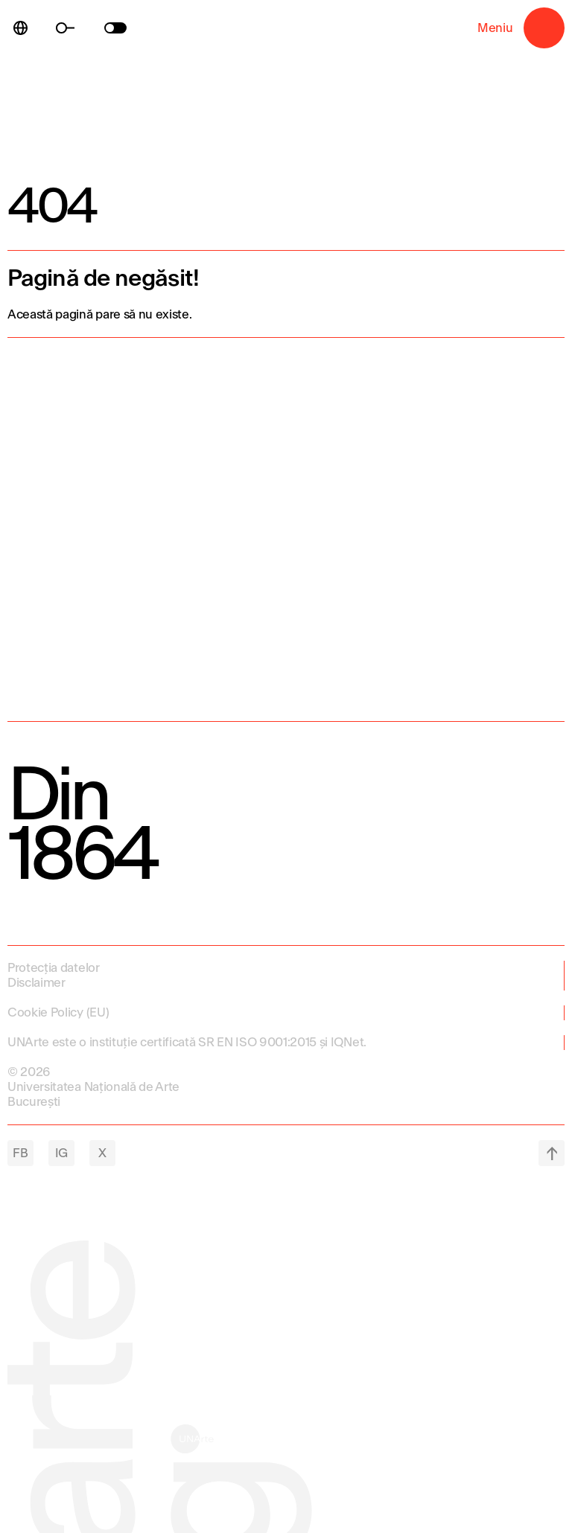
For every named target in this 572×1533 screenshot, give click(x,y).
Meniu (544, 27)
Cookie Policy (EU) (58, 1012)
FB (20, 1153)
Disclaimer (36, 982)
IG (61, 1153)
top (551, 1153)
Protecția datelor (53, 967)
